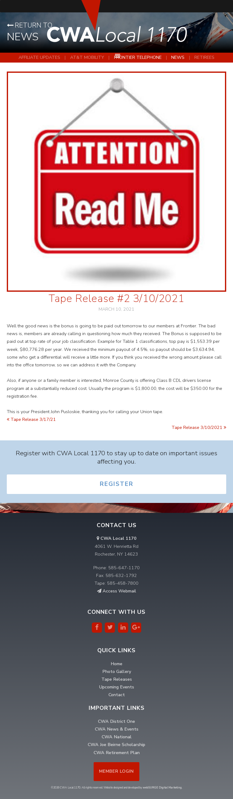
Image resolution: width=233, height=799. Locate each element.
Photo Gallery (116, 671)
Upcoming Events (116, 687)
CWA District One (116, 721)
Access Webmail (116, 591)
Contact (116, 695)
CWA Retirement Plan (117, 752)
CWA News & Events (116, 729)
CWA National (117, 737)
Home (116, 664)
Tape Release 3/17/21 (31, 419)
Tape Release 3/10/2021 (199, 427)
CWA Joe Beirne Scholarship (116, 744)
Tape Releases (116, 679)
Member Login (116, 771)
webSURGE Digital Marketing (162, 787)
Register (116, 484)
